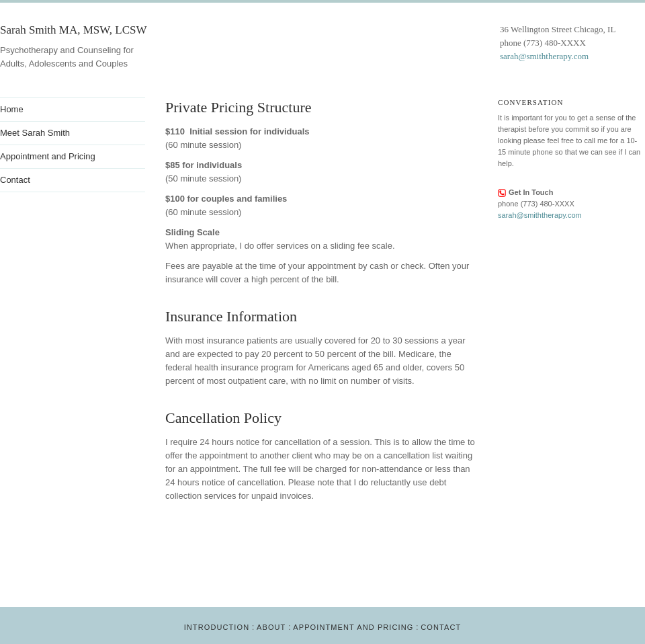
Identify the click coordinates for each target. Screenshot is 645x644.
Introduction (217, 627)
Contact (441, 627)
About (271, 627)
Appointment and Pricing (353, 627)
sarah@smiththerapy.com (544, 56)
